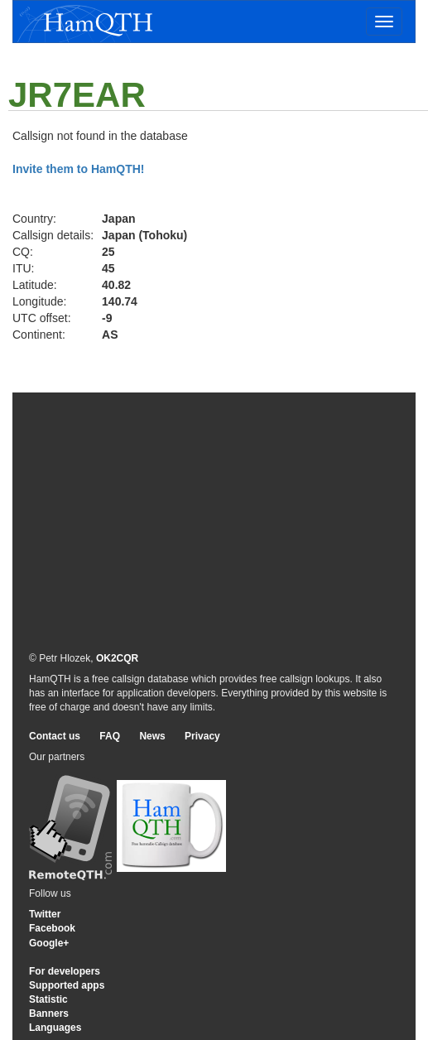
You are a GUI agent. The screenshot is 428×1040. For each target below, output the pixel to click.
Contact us (54, 736)
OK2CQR (117, 658)
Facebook (52, 928)
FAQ (109, 736)
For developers (64, 971)
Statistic (48, 999)
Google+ (49, 943)
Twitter (44, 914)
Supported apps (66, 985)
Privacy (202, 736)
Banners (49, 1013)
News (152, 736)
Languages (55, 1027)
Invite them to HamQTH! (78, 169)
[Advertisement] (214, 521)
